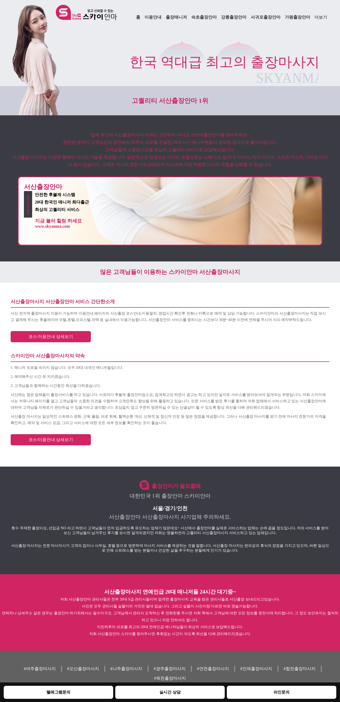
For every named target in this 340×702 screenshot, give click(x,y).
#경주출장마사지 (170, 668)
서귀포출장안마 (265, 17)
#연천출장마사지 (213, 668)
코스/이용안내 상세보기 (50, 336)
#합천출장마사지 (300, 668)
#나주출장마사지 (126, 668)
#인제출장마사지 (256, 668)
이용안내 (153, 17)
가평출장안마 (297, 17)
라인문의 (282, 692)
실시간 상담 (169, 692)
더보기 (320, 17)
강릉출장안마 (233, 17)
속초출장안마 (204, 17)
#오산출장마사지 (83, 668)
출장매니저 (176, 17)
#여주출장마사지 (40, 668)
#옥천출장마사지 (170, 678)
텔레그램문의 (58, 692)
